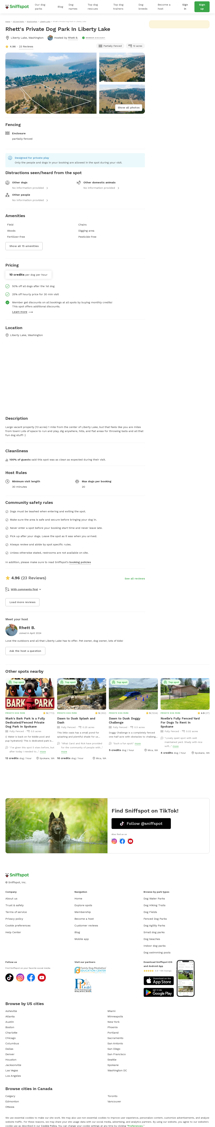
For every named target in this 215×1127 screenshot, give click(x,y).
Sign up (202, 6)
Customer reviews (86, 925)
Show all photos (129, 107)
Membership (82, 912)
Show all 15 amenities (24, 246)
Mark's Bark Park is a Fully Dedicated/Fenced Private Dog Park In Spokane (25, 722)
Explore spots (83, 905)
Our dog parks (40, 6)
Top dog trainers (118, 6)
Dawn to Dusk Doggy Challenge (124, 720)
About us (11, 898)
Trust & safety (14, 905)
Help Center (13, 932)
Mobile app (81, 939)
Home (78, 898)
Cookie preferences (17, 925)
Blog (60, 6)
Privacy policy (14, 918)
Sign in (185, 6)
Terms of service (16, 912)
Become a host (164, 6)
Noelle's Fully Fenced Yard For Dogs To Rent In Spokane (180, 722)
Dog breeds (143, 6)
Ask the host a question (25, 650)
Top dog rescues (93, 6)
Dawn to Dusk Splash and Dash (76, 720)
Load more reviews (22, 602)
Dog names (73, 6)
